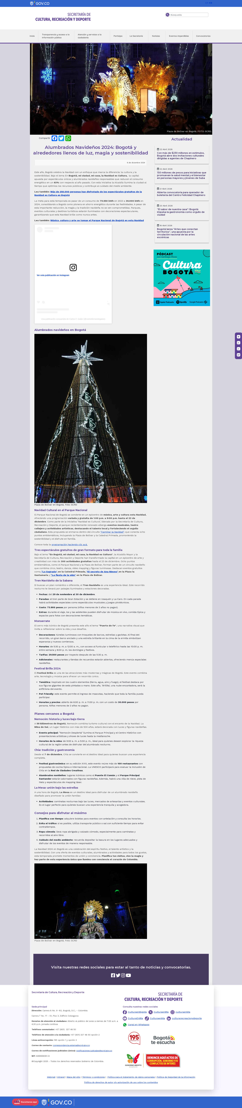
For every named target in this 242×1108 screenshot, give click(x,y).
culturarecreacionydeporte (187, 1018)
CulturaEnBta (135, 1018)
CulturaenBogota (137, 1012)
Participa (118, 36)
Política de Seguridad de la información (176, 1077)
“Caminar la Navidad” (112, 532)
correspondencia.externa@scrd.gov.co (71, 1045)
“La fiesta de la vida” (63, 575)
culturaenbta (183, 1012)
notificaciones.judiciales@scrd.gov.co (94, 1050)
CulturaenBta (161, 1012)
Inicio (32, 36)
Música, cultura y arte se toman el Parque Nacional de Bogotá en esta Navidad (97, 220)
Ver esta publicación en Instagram (53, 275)
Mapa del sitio (73, 1077)
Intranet (61, 1077)
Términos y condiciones (93, 1077)
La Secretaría (136, 36)
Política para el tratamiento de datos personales (131, 1077)
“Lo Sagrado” (49, 571)
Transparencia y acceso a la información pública (55, 36)
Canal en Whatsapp (138, 1024)
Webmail (51, 1077)
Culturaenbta (157, 1018)
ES (210, 2)
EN (206, 2)
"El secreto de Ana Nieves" (103, 571)
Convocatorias (203, 36)
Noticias (156, 36)
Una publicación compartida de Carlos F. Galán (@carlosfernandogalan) (73, 319)
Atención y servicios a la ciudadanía (89, 36)
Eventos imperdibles (179, 36)
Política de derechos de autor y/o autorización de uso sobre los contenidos (121, 1082)
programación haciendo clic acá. (70, 544)
